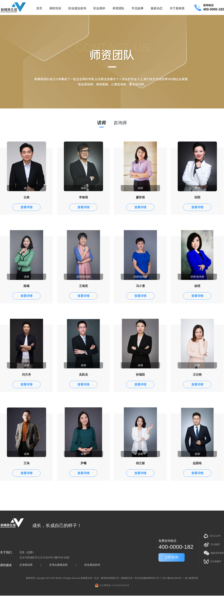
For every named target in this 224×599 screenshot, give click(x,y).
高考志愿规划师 (58, 564)
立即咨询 (171, 557)
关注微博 (212, 544)
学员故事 (138, 8)
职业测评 (99, 8)
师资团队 (119, 8)
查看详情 (26, 207)
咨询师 (120, 122)
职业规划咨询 (77, 8)
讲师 (101, 122)
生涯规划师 (25, 564)
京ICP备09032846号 (171, 578)
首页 (39, 8)
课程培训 (55, 8)
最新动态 (157, 8)
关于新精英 (177, 8)
